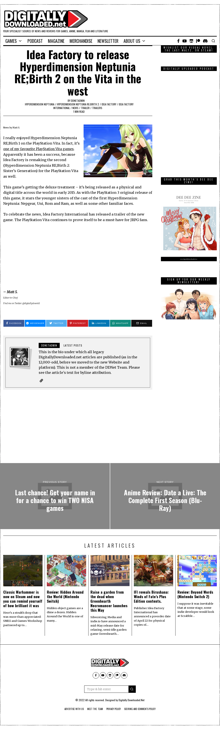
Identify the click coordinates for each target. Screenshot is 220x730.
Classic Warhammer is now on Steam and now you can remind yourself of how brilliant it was (22, 598)
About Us (132, 41)
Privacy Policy (113, 709)
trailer (85, 108)
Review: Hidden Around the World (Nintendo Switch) (65, 596)
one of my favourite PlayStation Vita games (40, 149)
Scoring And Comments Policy (144, 709)
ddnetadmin (78, 100)
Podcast (35, 41)
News (75, 108)
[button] (132, 689)
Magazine (56, 41)
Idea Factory (109, 104)
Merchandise (81, 41)
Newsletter (108, 41)
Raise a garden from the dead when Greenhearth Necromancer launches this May (108, 601)
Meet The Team (92, 709)
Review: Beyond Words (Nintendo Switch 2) (195, 594)
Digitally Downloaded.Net (131, 700)
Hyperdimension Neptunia (39, 104)
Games (11, 41)
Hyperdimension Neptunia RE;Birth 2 (78, 104)
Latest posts (73, 345)
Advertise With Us (68, 709)
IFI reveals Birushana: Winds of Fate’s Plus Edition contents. (151, 596)
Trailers (97, 108)
